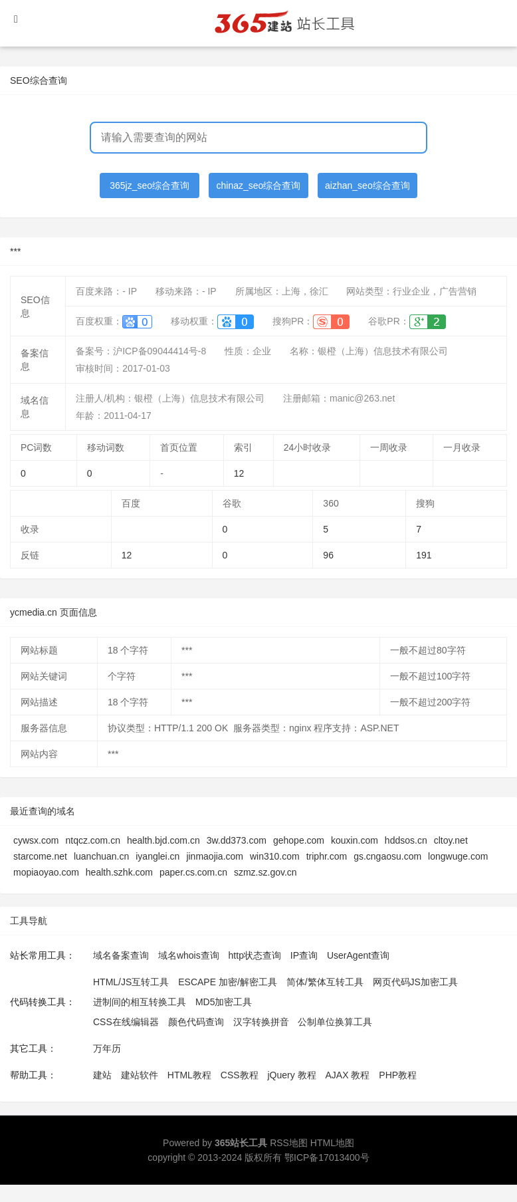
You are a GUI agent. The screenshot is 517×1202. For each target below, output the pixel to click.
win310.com (275, 856)
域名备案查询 (121, 955)
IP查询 (304, 955)
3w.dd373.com (236, 840)
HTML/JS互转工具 (131, 982)
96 (328, 555)
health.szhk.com (119, 872)
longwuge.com (458, 856)
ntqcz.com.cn (92, 840)
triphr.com (326, 856)
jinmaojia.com (214, 856)
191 (423, 555)
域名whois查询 (188, 955)
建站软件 (139, 1075)
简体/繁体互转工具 (324, 982)
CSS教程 (239, 1075)
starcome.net (40, 856)
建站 (102, 1075)
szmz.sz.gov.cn (265, 872)
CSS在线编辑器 (126, 1022)
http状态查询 (255, 955)
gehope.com (298, 840)
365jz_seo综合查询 (149, 185)
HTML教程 (189, 1075)
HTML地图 (332, 1143)
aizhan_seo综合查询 (367, 185)
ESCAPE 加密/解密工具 (227, 982)
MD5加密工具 (224, 1002)
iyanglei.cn (157, 856)
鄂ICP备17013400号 (326, 1157)
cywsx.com (35, 840)
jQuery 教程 (291, 1075)
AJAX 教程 (348, 1075)
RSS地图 (289, 1143)
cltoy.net (451, 840)
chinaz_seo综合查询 (259, 185)
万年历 (107, 1048)
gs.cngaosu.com (387, 856)
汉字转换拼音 (261, 1022)
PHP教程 (398, 1075)
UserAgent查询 (358, 955)
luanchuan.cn (101, 856)
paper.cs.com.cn (193, 872)
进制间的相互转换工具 (139, 1002)
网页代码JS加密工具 (415, 982)
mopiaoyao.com (46, 872)
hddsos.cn (406, 840)
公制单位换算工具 (335, 1022)
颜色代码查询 (196, 1022)
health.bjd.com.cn (163, 840)
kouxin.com (354, 840)
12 (239, 473)
